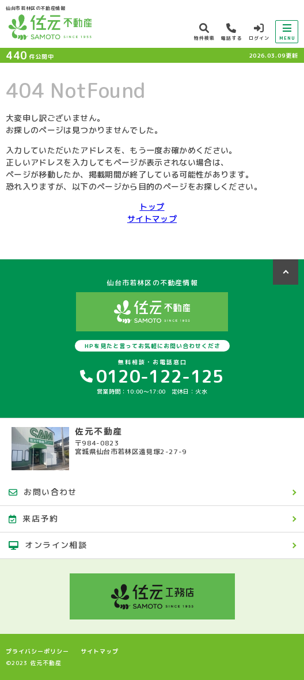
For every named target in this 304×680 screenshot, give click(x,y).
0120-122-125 (152, 376)
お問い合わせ (43, 491)
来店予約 (33, 518)
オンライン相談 (48, 544)
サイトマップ (152, 218)
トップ (151, 206)
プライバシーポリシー (37, 651)
